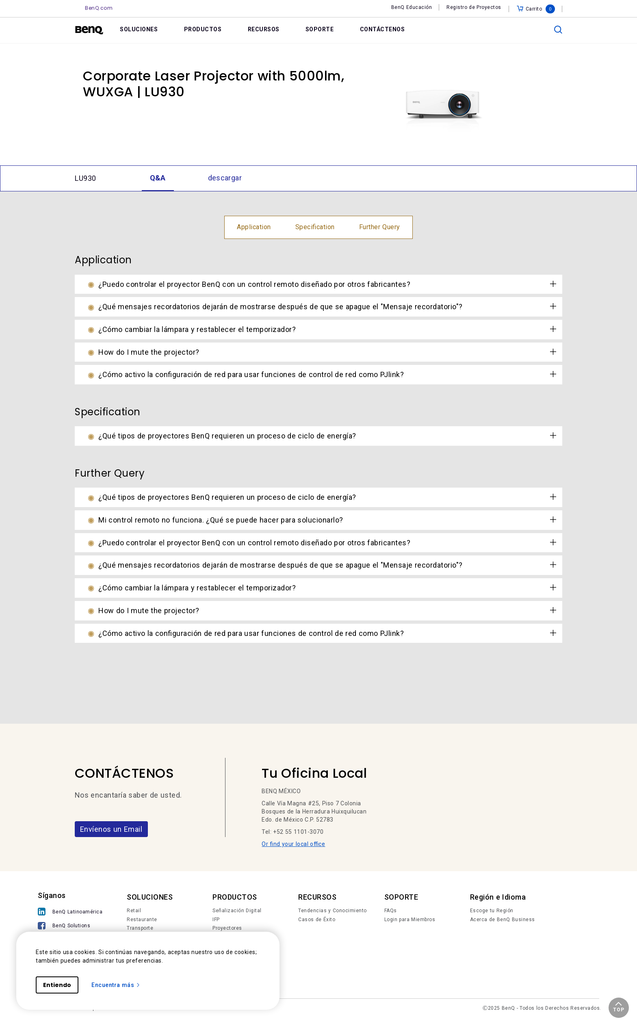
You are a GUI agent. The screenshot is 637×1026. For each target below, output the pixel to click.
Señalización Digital (237, 910)
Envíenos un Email (111, 829)
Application (254, 227)
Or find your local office (293, 844)
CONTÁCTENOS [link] (382, 29)
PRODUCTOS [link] (203, 29)
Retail (134, 910)
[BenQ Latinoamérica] (70, 912)
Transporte (140, 928)
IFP (216, 919)
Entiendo (57, 985)
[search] (558, 30)
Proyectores (227, 928)
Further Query (379, 227)
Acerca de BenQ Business (502, 919)
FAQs (390, 910)
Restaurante (142, 919)
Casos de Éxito (316, 919)
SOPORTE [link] (320, 29)
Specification (315, 227)
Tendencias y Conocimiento (332, 910)
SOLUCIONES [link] (139, 29)
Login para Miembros (410, 919)
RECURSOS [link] (264, 29)
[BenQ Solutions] (70, 927)
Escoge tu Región (492, 910)
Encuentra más (116, 985)
